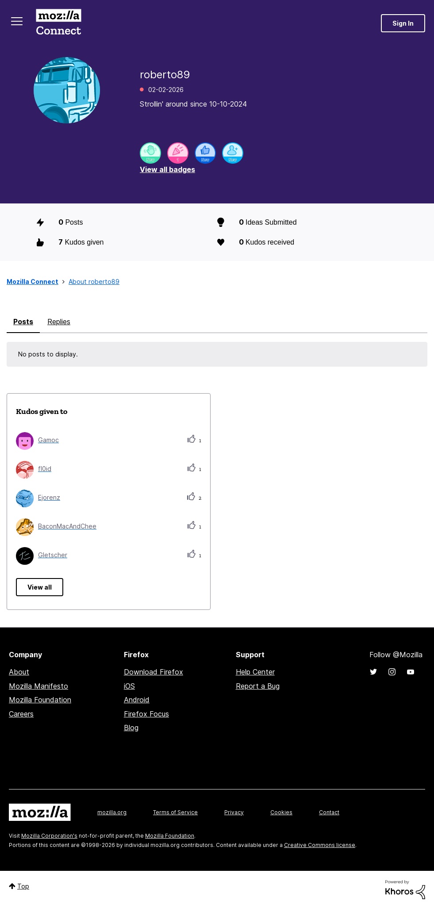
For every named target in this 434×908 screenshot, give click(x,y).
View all (39, 587)
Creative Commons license (319, 845)
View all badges (167, 169)
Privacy (234, 812)
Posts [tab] (23, 321)
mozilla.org (112, 812)
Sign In (403, 23)
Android (137, 699)
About (19, 671)
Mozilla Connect (58, 23)
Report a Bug (258, 686)
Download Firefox (153, 671)
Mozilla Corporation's (49, 835)
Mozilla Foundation (40, 699)
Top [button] (23, 886)
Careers (21, 713)
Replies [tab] (58, 321)
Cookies (281, 812)
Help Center (255, 671)
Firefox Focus (146, 713)
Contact (329, 812)
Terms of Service (175, 812)
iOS (129, 686)
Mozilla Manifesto (38, 686)
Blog (131, 727)
